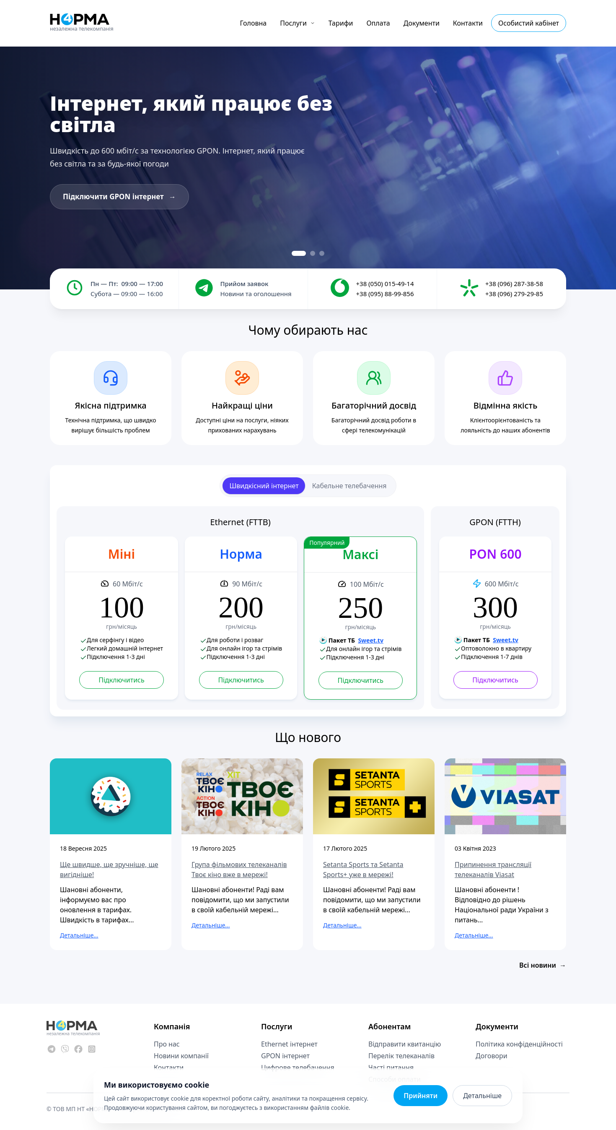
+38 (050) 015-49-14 (385, 283)
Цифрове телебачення (297, 1067)
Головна (253, 23)
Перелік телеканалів (401, 1055)
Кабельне (349, 485)
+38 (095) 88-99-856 (385, 293)
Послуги (297, 23)
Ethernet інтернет (289, 1044)
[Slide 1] (299, 253)
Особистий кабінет (528, 23)
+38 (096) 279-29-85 (514, 293)
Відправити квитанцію (404, 1044)
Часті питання (391, 1067)
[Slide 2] (312, 253)
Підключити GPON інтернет (119, 196)
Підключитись (121, 680)
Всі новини (542, 965)
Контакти (468, 23)
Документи (422, 23)
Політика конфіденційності (519, 1044)
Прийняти (420, 1095)
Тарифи (341, 23)
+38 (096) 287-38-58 (514, 283)
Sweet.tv (370, 640)
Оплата (378, 23)
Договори (491, 1055)
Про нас (167, 1044)
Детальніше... (79, 935)
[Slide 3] (321, 253)
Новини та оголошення (255, 293)
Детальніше (482, 1095)
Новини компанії (181, 1055)
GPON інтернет (285, 1055)
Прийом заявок (244, 283)
